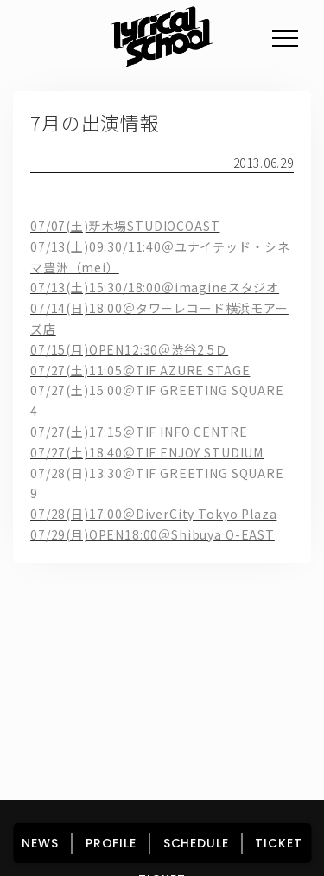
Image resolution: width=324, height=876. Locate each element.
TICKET (278, 843)
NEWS (40, 843)
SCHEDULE (196, 843)
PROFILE (111, 843)
